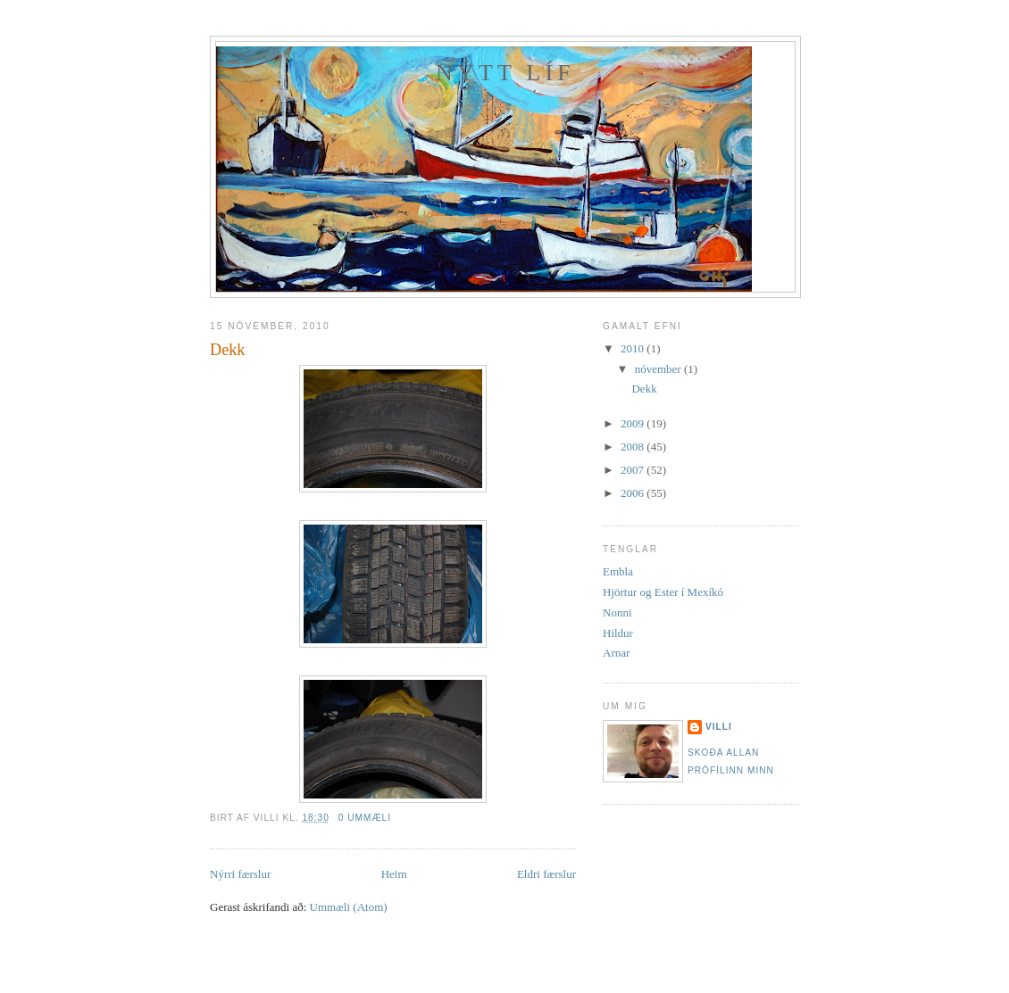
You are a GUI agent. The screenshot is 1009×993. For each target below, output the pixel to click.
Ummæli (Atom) (349, 907)
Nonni (617, 612)
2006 (633, 493)
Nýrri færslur (240, 874)
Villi (718, 727)
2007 (633, 469)
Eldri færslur (546, 874)
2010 (633, 348)
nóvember (659, 369)
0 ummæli (364, 818)
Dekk (227, 350)
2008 (633, 446)
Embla (618, 571)
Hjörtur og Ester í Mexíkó (663, 592)
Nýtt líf (505, 73)
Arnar (616, 652)
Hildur (618, 633)
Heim (394, 874)
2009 (633, 423)
